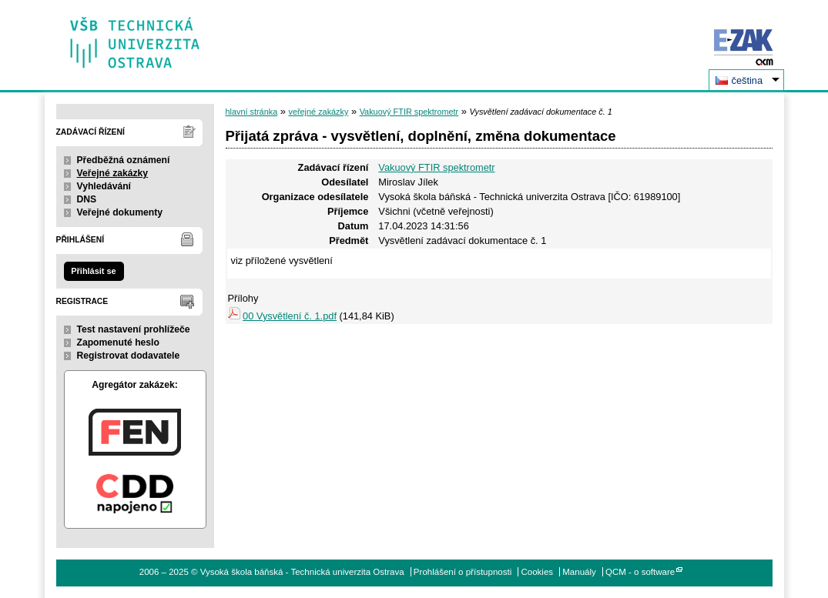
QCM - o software (640, 571)
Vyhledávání (104, 186)
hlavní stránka (252, 111)
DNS (87, 199)
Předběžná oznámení (123, 160)
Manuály (579, 571)
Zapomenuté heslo (118, 342)
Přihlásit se (93, 271)
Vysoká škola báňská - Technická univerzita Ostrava (135, 37)
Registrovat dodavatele (128, 355)
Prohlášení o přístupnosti (462, 571)
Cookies (537, 571)
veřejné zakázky (318, 111)
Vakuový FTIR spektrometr (409, 111)
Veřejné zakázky (113, 173)
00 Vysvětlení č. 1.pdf (290, 316)
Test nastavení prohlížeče (133, 329)
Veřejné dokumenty (120, 212)
